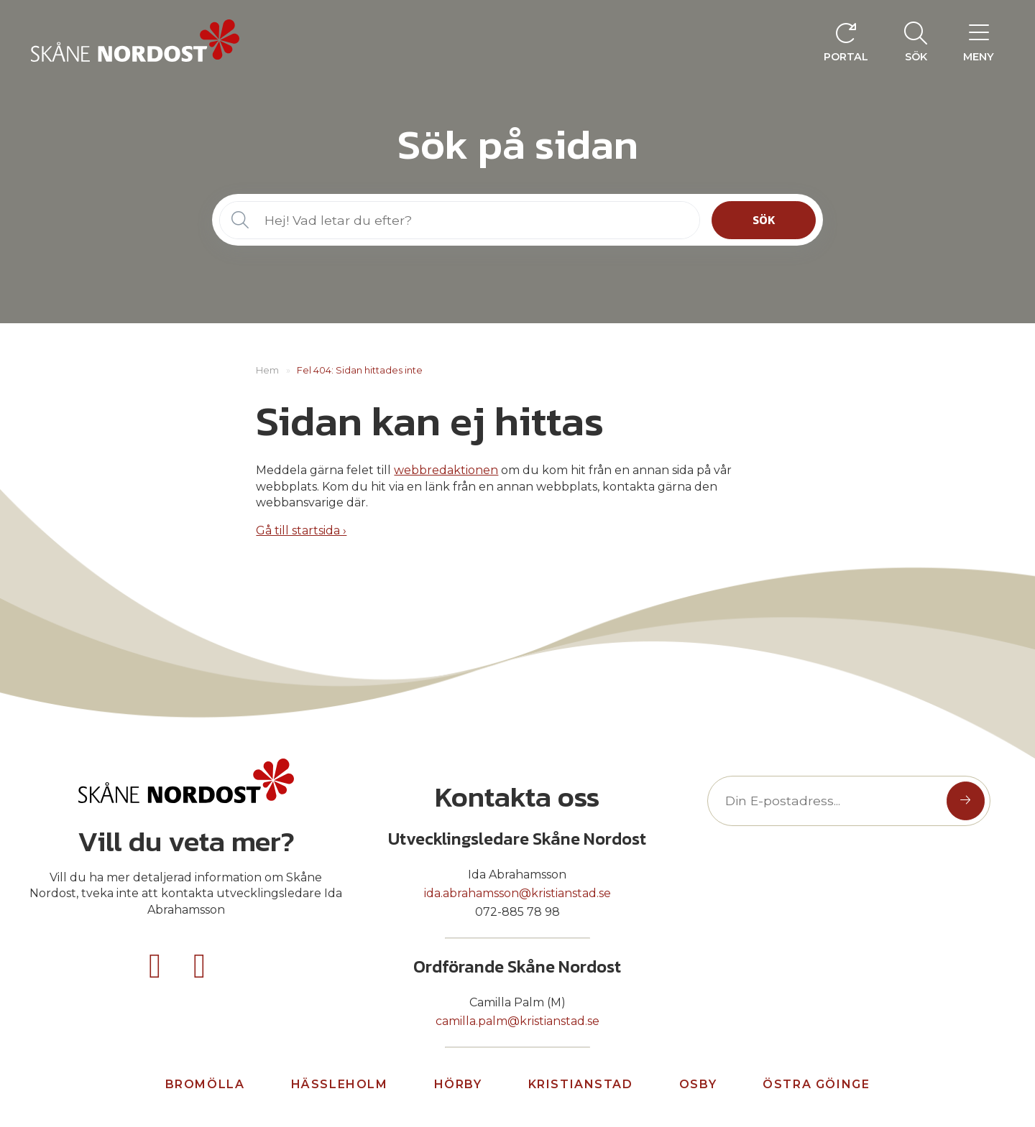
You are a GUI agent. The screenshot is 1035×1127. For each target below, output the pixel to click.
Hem (267, 370)
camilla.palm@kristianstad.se (517, 1021)
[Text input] (830, 801)
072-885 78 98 (517, 912)
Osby (698, 1084)
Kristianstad (580, 1084)
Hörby (458, 1084)
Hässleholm (339, 1084)
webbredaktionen (446, 470)
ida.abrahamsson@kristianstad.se (517, 893)
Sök (764, 219)
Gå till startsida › (301, 530)
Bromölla (205, 1084)
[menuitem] (915, 41)
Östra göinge (816, 1084)
